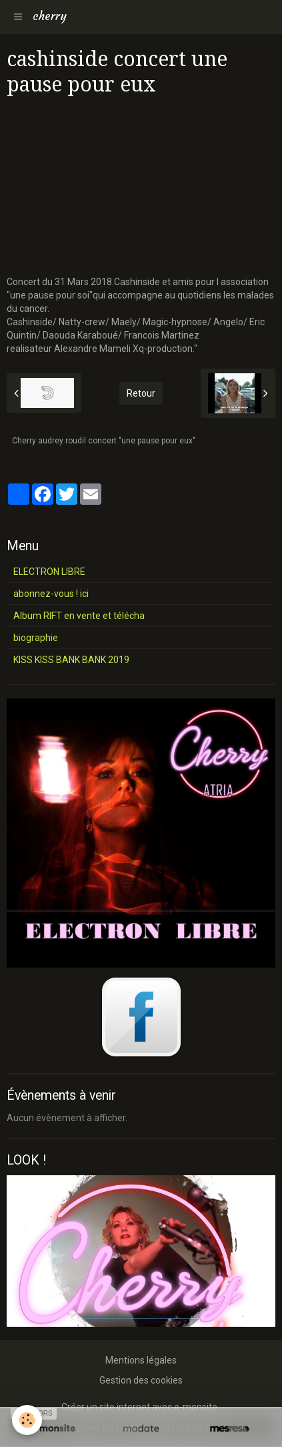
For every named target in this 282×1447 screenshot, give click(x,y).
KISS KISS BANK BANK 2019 (71, 659)
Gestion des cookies (141, 1380)
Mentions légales (141, 1360)
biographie (35, 637)
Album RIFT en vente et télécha (79, 615)
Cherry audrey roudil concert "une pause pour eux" (103, 440)
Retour (141, 393)
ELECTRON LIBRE (49, 571)
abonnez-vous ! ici (51, 593)
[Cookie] (27, 1420)
